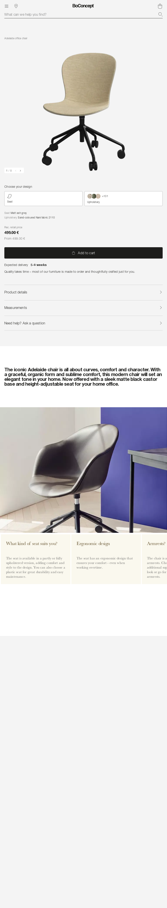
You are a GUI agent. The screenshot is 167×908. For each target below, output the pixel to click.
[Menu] (6, 6)
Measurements (83, 308)
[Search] (160, 14)
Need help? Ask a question (83, 323)
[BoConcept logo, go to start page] (83, 6)
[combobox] (83, 14)
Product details (83, 292)
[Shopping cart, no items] (160, 6)
